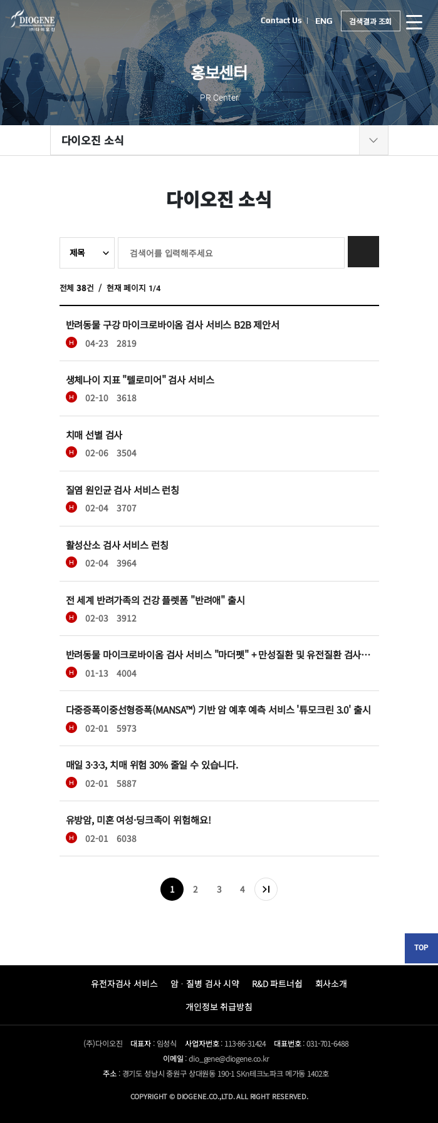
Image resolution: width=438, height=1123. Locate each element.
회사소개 (331, 983)
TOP (421, 947)
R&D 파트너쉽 (277, 983)
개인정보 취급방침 (219, 1006)
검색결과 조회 (370, 21)
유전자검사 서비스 (124, 983)
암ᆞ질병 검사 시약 (205, 983)
